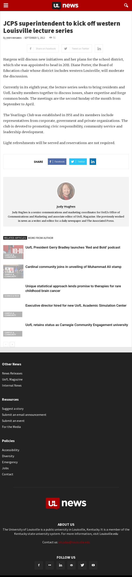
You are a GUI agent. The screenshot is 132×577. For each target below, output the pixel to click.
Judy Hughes (14, 38)
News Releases (12, 373)
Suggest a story (12, 409)
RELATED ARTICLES (15, 238)
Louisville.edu (109, 534)
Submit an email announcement (24, 415)
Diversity (8, 456)
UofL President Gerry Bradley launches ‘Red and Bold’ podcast (72, 247)
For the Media (11, 427)
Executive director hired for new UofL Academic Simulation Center (76, 305)
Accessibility (10, 450)
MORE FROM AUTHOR (40, 238)
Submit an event (13, 421)
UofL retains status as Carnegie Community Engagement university (76, 325)
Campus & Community (10, 256)
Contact (7, 474)
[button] (126, 5)
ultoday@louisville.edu (74, 542)
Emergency (10, 462)
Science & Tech (11, 296)
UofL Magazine (12, 379)
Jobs (5, 468)
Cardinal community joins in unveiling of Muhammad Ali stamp (73, 267)
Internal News (12, 385)
